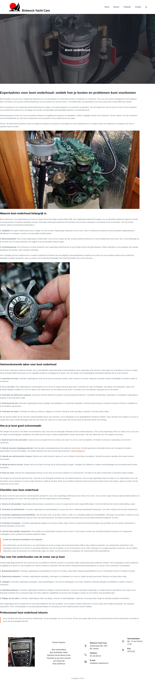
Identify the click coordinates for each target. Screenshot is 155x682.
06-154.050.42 (95, 656)
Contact (138, 7)
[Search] (146, 7)
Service (116, 7)
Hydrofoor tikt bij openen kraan (59, 655)
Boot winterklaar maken (59, 652)
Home (107, 7)
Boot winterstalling (59, 650)
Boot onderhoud (59, 664)
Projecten (127, 7)
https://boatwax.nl (78, 451)
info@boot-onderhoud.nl (99, 663)
